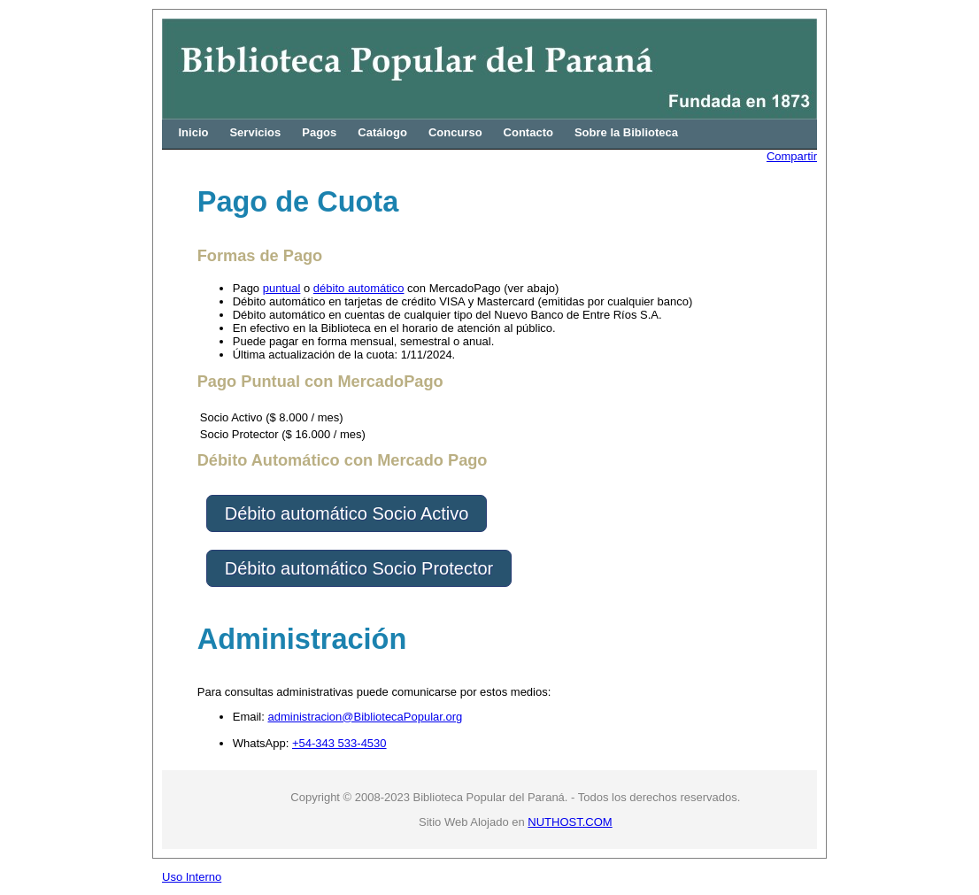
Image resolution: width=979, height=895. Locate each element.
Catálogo (382, 132)
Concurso (455, 132)
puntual (282, 288)
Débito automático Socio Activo (347, 513)
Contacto (528, 132)
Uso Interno (191, 876)
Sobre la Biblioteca (626, 132)
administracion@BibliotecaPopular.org (364, 716)
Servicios (255, 132)
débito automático (359, 288)
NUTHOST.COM (570, 822)
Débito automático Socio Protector (359, 568)
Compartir (792, 156)
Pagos (319, 132)
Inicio (194, 132)
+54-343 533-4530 (339, 743)
